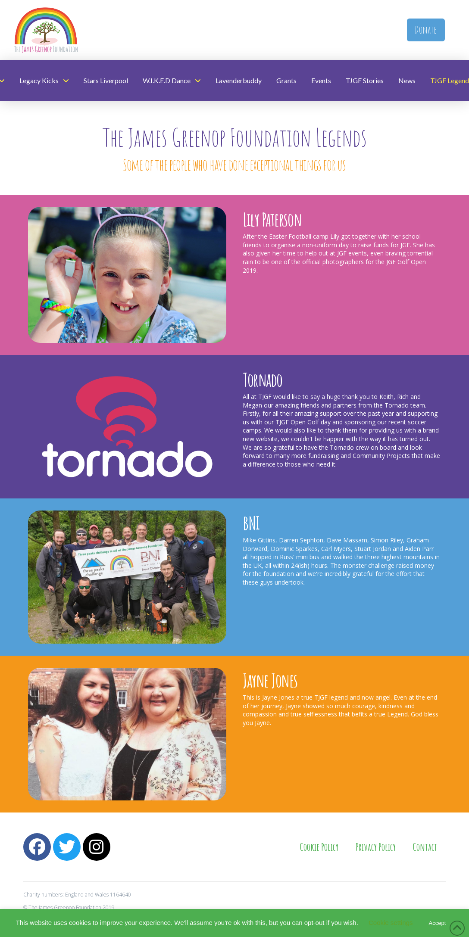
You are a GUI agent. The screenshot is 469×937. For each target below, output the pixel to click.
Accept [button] (437, 923)
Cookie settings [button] (391, 922)
